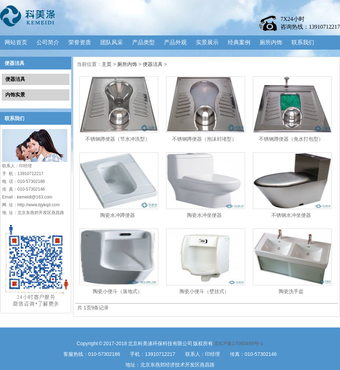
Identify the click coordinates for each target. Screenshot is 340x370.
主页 (107, 64)
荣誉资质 (79, 42)
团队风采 (111, 42)
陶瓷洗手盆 (291, 291)
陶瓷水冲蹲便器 (117, 215)
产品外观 (175, 42)
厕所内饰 (271, 42)
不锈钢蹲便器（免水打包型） (291, 139)
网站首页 (16, 42)
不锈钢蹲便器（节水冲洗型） (117, 139)
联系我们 (302, 42)
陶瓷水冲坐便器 (204, 215)
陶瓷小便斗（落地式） (117, 291)
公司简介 (47, 42)
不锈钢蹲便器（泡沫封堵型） (204, 139)
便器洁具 (14, 63)
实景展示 (207, 42)
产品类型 (143, 42)
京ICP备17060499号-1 (239, 343)
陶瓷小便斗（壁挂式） (204, 291)
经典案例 (239, 42)
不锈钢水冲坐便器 (291, 215)
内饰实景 (15, 94)
